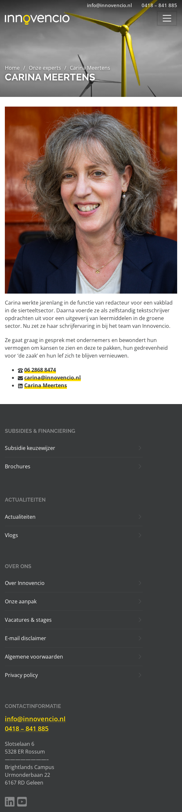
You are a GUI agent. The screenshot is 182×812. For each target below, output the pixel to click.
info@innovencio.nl (35, 718)
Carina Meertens (45, 385)
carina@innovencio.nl (52, 377)
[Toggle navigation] (167, 18)
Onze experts (45, 67)
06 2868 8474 (40, 369)
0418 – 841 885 (26, 728)
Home (12, 67)
